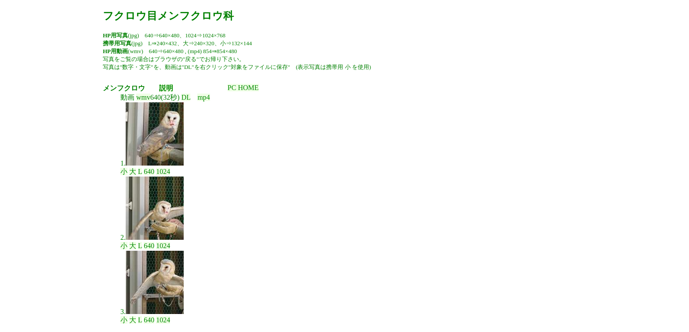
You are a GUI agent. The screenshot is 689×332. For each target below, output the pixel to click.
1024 (163, 171)
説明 (166, 88)
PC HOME (243, 87)
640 (149, 171)
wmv (143, 97)
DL (186, 97)
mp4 (203, 97)
